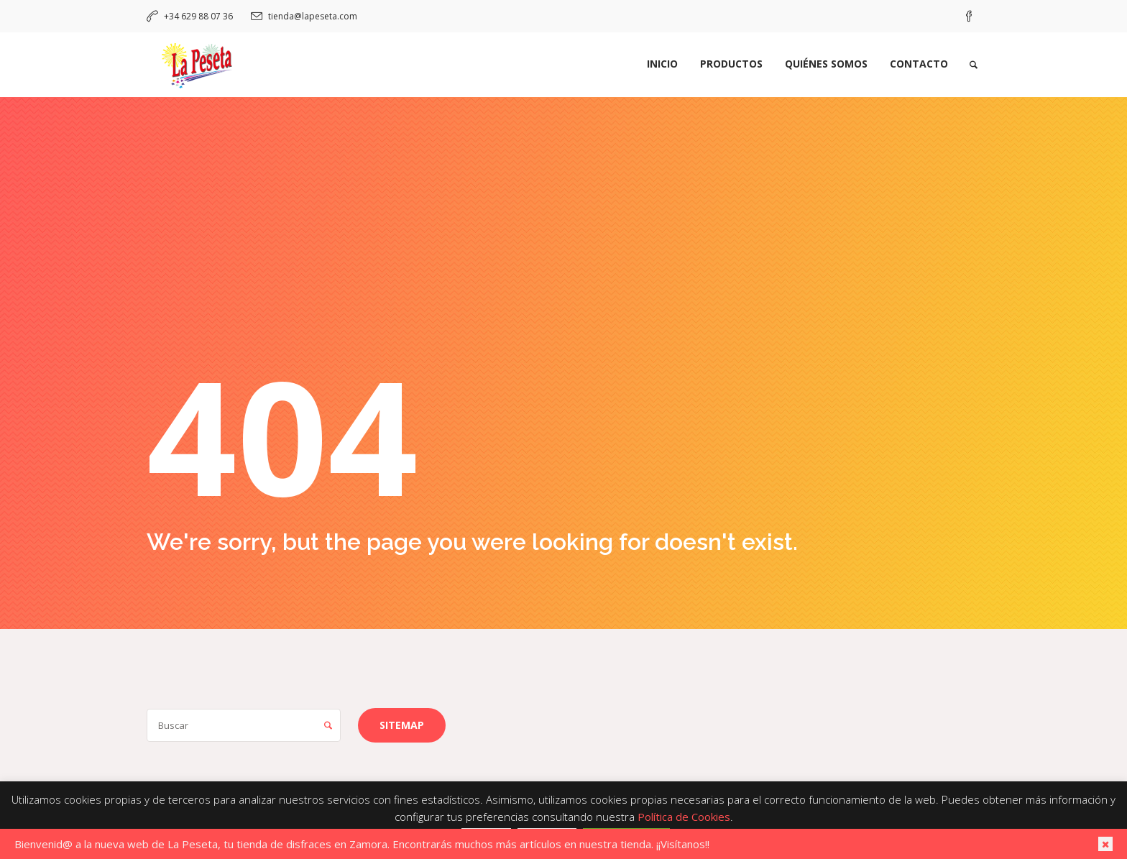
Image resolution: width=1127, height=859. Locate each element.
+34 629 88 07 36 (198, 16)
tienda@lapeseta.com (312, 16)
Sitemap (402, 725)
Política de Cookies (684, 816)
